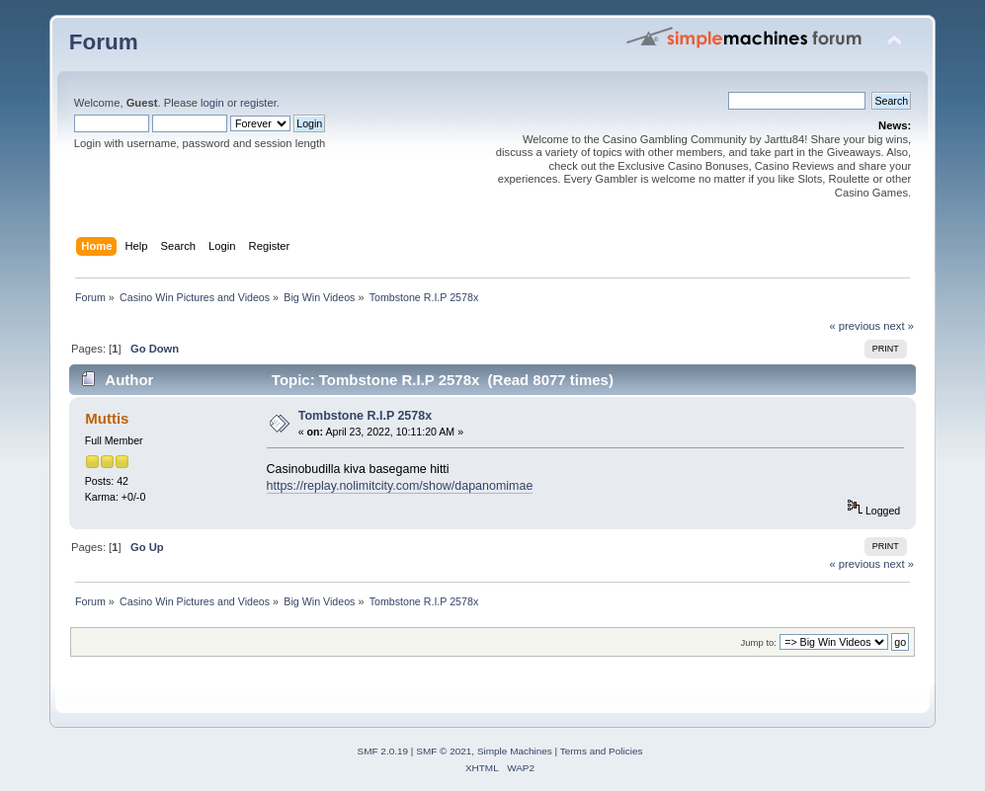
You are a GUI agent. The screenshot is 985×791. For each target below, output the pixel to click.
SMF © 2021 (443, 751)
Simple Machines (514, 751)
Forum (103, 42)
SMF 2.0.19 (383, 751)
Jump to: (758, 642)
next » (898, 326)
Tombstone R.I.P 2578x (365, 416)
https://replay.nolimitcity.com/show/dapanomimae (400, 486)
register (258, 103)
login (212, 103)
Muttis (106, 418)
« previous (854, 326)
